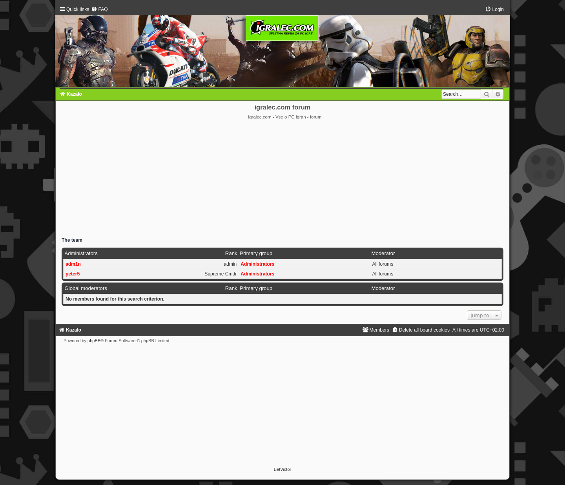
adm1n (73, 264)
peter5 (73, 274)
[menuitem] (99, 9)
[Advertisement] (282, 179)
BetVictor (282, 469)
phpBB (93, 340)
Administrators (80, 253)
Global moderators (85, 288)
